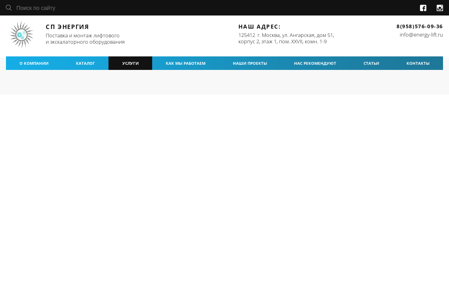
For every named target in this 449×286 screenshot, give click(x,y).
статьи (371, 63)
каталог (85, 63)
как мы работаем (185, 63)
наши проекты (250, 63)
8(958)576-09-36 (420, 26)
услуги (130, 63)
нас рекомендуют (315, 63)
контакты (418, 63)
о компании (33, 63)
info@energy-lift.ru (421, 34)
